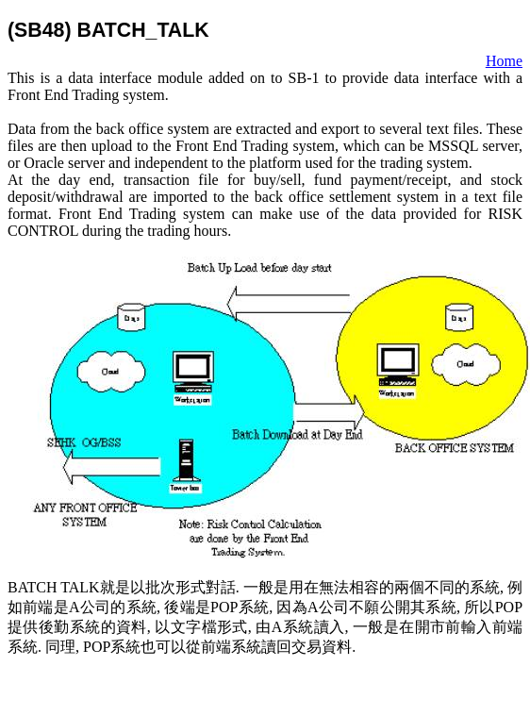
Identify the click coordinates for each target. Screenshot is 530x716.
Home (504, 61)
